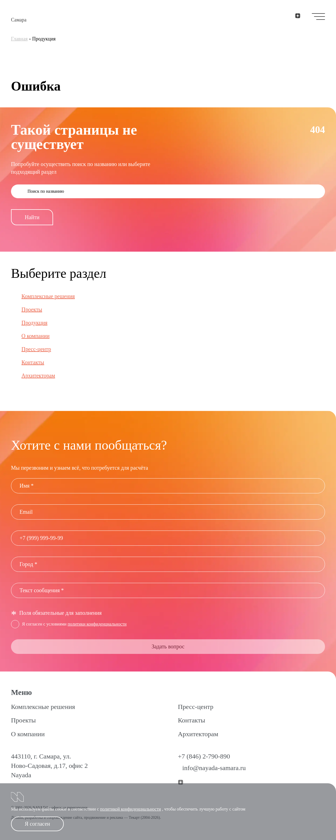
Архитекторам (38, 376)
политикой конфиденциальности (130, 809)
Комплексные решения (48, 296)
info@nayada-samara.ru (214, 767)
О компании (35, 336)
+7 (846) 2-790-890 (204, 756)
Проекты (31, 309)
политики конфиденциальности (97, 624)
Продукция (34, 323)
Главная (19, 39)
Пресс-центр (36, 349)
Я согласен (37, 824)
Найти (32, 217)
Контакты (32, 362)
